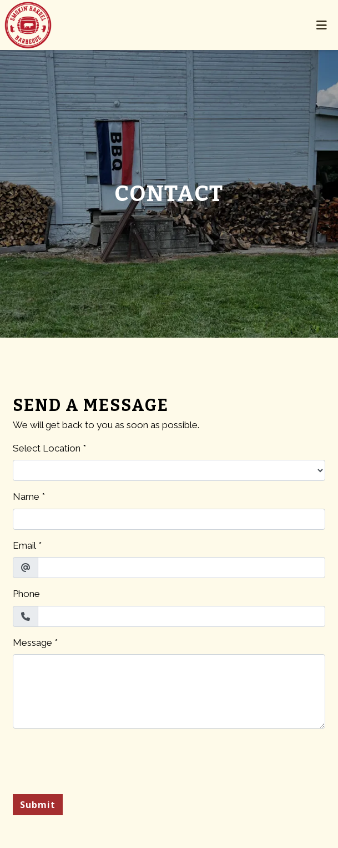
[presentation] (97, 759)
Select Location (46, 448)
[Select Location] (169, 470)
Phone (26, 593)
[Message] (169, 691)
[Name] (169, 519)
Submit (38, 805)
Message (32, 642)
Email (24, 545)
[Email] (181, 567)
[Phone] (181, 616)
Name (26, 496)
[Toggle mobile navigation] (322, 25)
